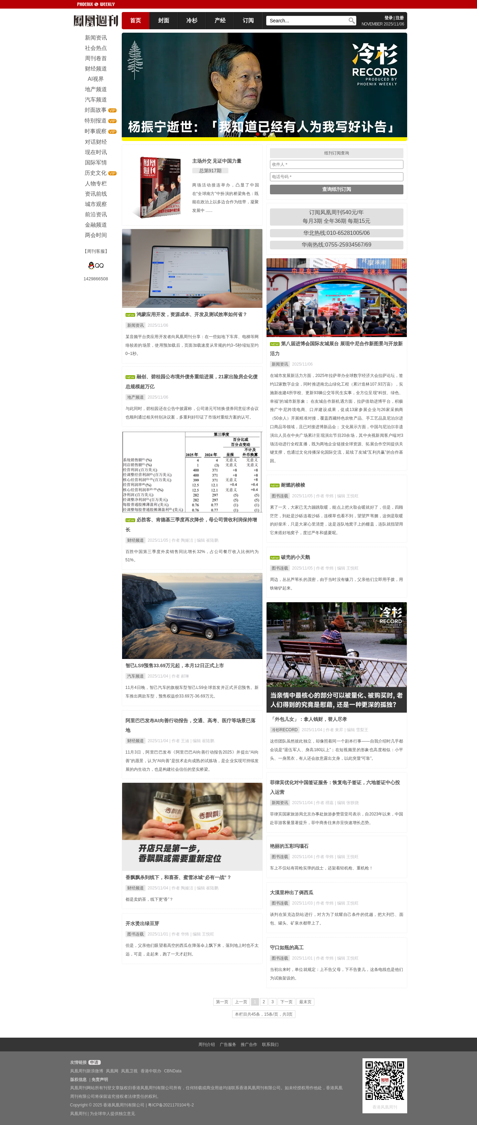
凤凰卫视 (129, 1071)
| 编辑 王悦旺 (347, 496)
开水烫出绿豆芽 (142, 923)
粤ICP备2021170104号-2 (171, 1105)
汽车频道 (135, 676)
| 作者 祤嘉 (324, 802)
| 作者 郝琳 (179, 676)
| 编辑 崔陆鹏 (207, 540)
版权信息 (78, 1079)
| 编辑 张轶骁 (347, 802)
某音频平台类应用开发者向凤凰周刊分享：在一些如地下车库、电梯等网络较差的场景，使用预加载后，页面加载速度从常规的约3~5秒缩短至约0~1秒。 (192, 345)
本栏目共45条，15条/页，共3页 (264, 1014)
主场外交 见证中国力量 (217, 161)
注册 (399, 17)
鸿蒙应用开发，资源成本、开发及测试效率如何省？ (192, 314)
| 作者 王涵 (180, 740)
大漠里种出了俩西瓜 (291, 892)
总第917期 (210, 170)
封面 (163, 20)
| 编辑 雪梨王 (357, 729)
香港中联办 (151, 1071)
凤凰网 (112, 1071)
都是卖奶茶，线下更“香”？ (150, 899)
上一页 (241, 1001)
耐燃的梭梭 (293, 485)
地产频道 (135, 397)
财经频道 (135, 540)
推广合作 (249, 1044)
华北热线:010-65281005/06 (336, 233)
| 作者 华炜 (324, 496)
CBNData (173, 1071)
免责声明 (99, 1079)
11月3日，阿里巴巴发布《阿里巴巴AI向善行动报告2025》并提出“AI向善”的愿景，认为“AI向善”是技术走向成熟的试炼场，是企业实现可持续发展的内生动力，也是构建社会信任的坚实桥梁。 (192, 761)
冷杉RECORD (285, 729)
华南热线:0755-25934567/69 (336, 245)
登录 (388, 17)
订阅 (248, 20)
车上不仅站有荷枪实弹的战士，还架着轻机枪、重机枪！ (321, 868)
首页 (135, 20)
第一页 (222, 1001)
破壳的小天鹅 (295, 557)
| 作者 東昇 (334, 729)
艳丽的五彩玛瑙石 (289, 846)
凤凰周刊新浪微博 (86, 1071)
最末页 (305, 1001)
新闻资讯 (135, 325)
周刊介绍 (206, 1044)
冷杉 (191, 20)
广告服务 (228, 1044)
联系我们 (270, 1044)
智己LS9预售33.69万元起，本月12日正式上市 (175, 665)
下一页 (286, 1001)
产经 (220, 20)
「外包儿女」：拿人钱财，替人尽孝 (308, 719)
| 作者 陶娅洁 (182, 540)
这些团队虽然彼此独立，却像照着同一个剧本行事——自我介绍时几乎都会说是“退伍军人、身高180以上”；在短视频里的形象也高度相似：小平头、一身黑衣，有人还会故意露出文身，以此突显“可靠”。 (336, 750)
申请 (93, 1062)
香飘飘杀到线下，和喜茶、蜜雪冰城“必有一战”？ (178, 877)
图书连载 (280, 496)
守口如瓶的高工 (287, 947)
